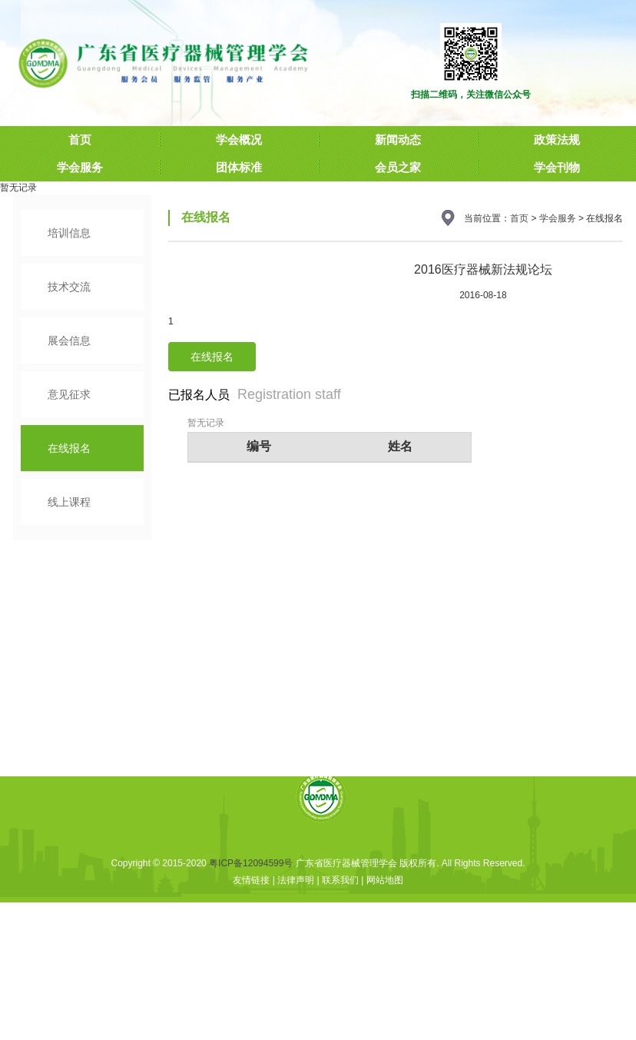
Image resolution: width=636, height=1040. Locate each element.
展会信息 (69, 340)
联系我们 (340, 880)
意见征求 (69, 394)
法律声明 (295, 880)
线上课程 (69, 502)
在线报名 (69, 448)
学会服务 (557, 218)
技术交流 (69, 287)
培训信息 (69, 233)
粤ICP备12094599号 (251, 863)
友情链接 (251, 880)
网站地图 (384, 880)
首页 (519, 218)
